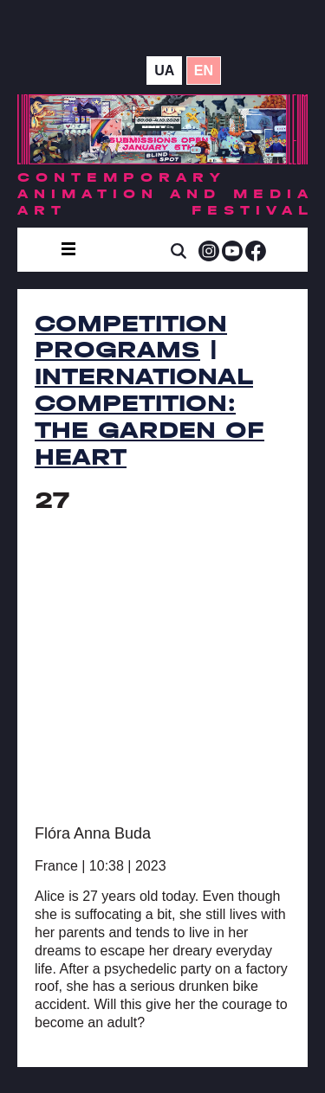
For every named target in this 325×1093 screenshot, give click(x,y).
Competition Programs (131, 337)
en (203, 70)
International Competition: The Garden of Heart (149, 416)
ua (164, 70)
